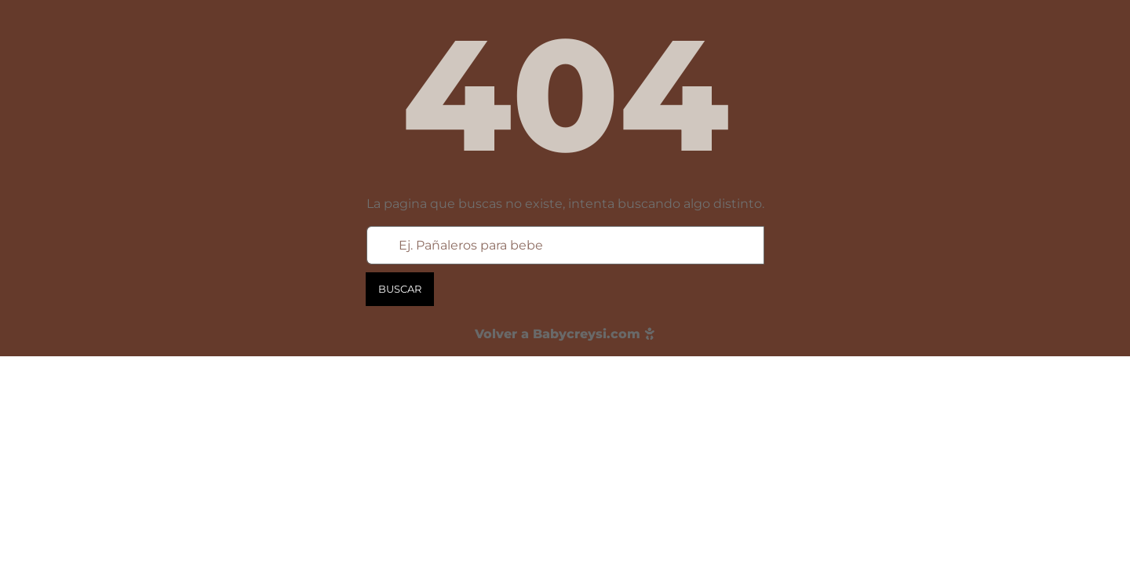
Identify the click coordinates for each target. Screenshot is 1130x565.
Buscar (399, 288)
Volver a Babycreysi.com (565, 333)
